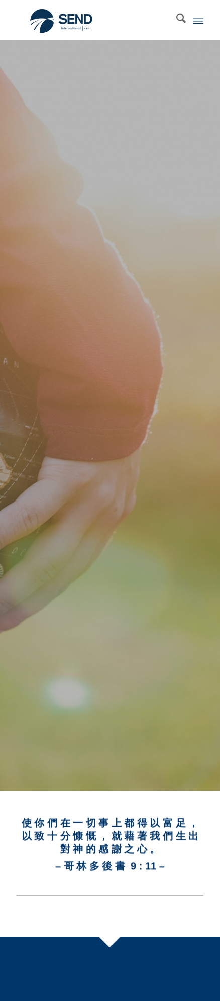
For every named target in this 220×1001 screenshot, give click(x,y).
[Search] (176, 20)
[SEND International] (91, 20)
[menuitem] (176, 20)
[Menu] (198, 20)
